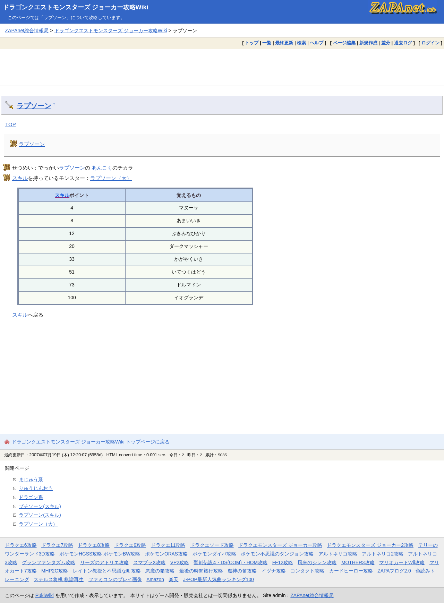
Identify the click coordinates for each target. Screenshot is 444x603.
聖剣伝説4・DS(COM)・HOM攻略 (230, 562)
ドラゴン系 (31, 497)
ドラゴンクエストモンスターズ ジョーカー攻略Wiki (75, 7)
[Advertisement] (222, 67)
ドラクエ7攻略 (57, 545)
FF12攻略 (282, 562)
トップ (251, 42)
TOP (10, 124)
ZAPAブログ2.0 (394, 571)
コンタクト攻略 (307, 571)
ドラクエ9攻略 (130, 545)
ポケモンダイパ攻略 (214, 554)
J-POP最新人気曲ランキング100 (218, 579)
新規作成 (368, 42)
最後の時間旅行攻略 (201, 571)
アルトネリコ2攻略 (382, 554)
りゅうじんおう (36, 488)
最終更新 (284, 42)
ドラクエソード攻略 (212, 545)
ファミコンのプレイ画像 (115, 579)
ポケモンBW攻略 (121, 554)
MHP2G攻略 (54, 571)
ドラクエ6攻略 (21, 545)
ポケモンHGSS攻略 (80, 554)
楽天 (173, 579)
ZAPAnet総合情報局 (27, 30)
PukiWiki (44, 595)
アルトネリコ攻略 (337, 554)
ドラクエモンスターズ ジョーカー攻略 (280, 545)
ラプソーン (34, 106)
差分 (385, 42)
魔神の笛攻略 (242, 571)
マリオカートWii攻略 (402, 562)
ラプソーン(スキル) (40, 515)
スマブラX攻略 (149, 562)
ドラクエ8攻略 (94, 545)
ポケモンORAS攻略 (166, 554)
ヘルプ (316, 42)
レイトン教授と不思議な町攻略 (107, 571)
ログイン (430, 42)
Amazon (155, 579)
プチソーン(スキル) (40, 506)
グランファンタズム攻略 (48, 562)
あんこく (102, 168)
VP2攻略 (179, 562)
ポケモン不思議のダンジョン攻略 (277, 554)
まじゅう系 (31, 479)
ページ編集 (344, 42)
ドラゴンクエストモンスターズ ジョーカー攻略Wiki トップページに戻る (91, 442)
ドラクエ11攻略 (168, 545)
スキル (20, 178)
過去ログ (403, 42)
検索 (301, 42)
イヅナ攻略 (274, 571)
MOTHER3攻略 (358, 562)
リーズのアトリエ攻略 (104, 562)
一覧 (266, 42)
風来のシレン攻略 (317, 562)
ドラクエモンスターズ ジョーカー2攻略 (370, 545)
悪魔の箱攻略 (159, 571)
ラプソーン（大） (111, 178)
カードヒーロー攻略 (351, 571)
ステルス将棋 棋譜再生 (59, 579)
